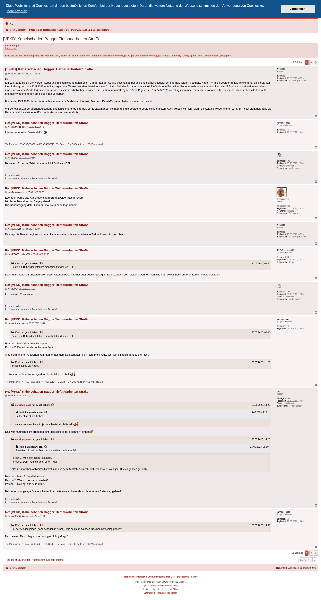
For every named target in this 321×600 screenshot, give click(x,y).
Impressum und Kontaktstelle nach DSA (155, 577)
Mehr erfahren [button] (17, 11)
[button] (316, 62)
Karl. (17, 263)
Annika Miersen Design (168, 585)
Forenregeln (11, 48)
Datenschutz (183, 577)
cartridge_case (23, 405)
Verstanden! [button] (298, 8)
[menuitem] (9, 23)
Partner (194, 577)
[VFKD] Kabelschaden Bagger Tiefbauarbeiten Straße (52, 39)
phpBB (150, 582)
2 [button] (311, 62)
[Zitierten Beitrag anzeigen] (41, 263)
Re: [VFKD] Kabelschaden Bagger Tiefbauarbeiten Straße (46, 123)
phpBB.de (174, 589)
